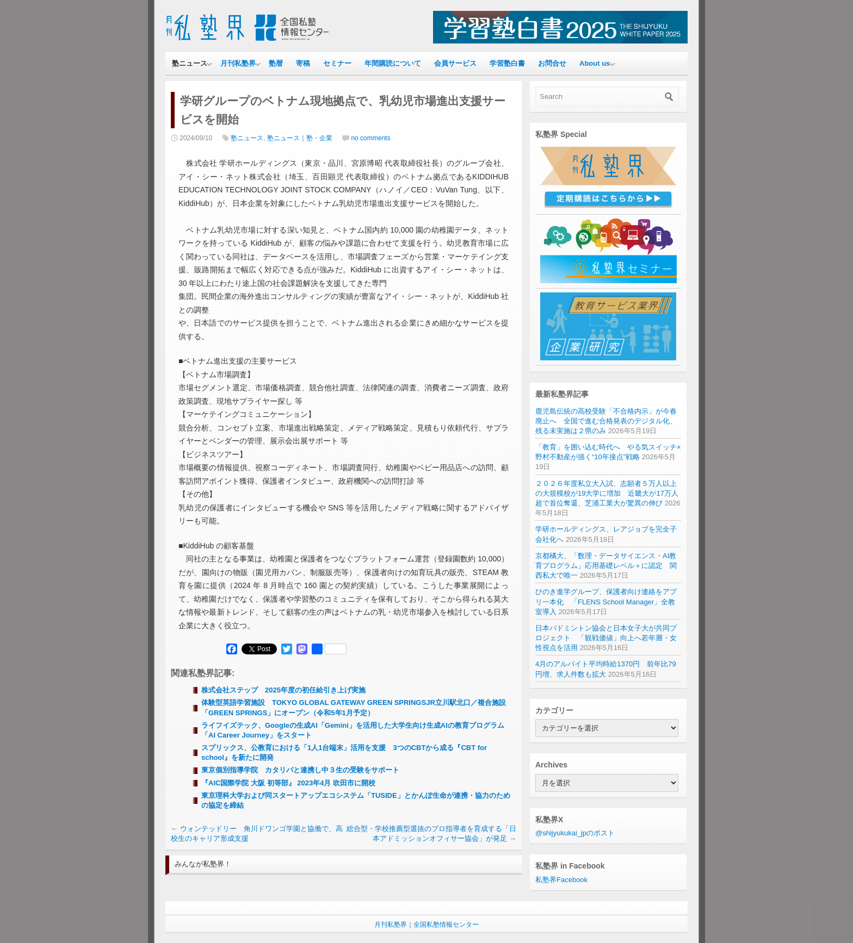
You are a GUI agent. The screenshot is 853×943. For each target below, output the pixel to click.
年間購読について (392, 63)
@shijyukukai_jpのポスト (575, 833)
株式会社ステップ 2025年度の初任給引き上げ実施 (287, 690)
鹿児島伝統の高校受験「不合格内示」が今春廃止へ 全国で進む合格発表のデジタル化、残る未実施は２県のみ (606, 421)
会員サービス (455, 63)
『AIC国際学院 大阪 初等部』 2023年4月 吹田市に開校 (288, 783)
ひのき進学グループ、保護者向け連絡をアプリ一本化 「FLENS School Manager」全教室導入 (606, 601)
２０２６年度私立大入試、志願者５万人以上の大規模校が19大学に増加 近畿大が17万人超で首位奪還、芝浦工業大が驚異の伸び (606, 493)
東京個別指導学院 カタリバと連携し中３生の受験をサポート (300, 770)
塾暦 (276, 63)
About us (594, 63)
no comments (370, 138)
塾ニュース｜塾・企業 (299, 138)
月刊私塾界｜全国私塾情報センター (426, 924)
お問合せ (552, 63)
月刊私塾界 (238, 63)
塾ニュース (189, 63)
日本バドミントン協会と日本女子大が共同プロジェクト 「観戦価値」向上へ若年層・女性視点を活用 (606, 638)
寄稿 (303, 63)
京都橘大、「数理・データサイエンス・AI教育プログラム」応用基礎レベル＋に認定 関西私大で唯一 (606, 565)
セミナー (337, 63)
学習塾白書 (507, 63)
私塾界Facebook (561, 880)
